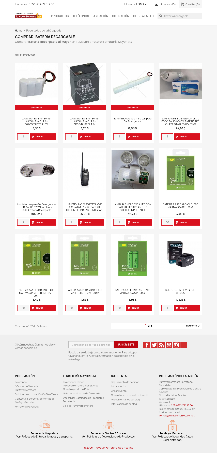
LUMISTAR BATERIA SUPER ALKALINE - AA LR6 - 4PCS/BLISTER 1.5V (84, 121)
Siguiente (193, 326)
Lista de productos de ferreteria (81, 393)
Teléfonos (81, 16)
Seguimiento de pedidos (125, 382)
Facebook (146, 345)
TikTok (183, 345)
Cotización (120, 16)
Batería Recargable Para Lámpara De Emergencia (132, 120)
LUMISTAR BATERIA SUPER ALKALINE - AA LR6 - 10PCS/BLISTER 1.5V (36, 121)
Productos (60, 16)
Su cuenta (119, 376)
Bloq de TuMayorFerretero (78, 405)
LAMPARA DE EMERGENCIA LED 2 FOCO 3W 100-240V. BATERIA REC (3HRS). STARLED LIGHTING (180, 121)
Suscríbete (125, 344)
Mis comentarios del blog (125, 399)
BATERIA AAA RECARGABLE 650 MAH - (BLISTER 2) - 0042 (84, 291)
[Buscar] (180, 16)
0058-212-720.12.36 (41, 4)
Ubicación (100, 16)
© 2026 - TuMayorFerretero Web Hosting (108, 447)
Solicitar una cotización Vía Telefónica (36, 394)
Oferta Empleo (144, 16)
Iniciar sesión (118, 386)
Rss (161, 345)
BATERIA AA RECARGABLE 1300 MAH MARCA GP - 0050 (132, 291)
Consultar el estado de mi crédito (130, 395)
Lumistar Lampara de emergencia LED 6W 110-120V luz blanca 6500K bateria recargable (36, 207)
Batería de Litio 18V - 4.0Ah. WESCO (180, 291)
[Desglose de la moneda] (142, 5)
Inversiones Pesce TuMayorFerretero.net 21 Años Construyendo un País (80, 385)
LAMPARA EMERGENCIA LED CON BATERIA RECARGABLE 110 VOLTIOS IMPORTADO (132, 207)
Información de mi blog (124, 403)
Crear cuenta (119, 390)
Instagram (176, 345)
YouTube (169, 345)
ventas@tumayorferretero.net (177, 415)
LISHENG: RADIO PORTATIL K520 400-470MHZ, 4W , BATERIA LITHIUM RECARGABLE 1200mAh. (84, 207)
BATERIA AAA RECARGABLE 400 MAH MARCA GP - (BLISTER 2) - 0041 (36, 293)
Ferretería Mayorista (27, 406)
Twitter (154, 345)
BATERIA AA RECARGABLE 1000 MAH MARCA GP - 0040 (180, 206)
